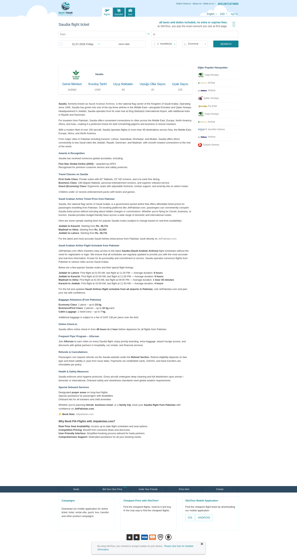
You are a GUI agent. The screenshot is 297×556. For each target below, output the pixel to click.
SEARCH (225, 43)
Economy (193, 43)
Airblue (206, 90)
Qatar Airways (208, 98)
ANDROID (204, 517)
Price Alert (184, 489)
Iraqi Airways (208, 75)
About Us (197, 3)
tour (130, 12)
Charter (220, 489)
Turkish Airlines (208, 145)
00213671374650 (228, 3)
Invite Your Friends (148, 489)
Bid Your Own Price (112, 489)
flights (107, 12)
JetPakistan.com (167, 238)
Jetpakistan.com (85, 414)
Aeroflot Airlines (211, 129)
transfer (119, 12)
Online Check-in (183, 3)
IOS (190, 517)
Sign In (234, 14)
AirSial (206, 82)
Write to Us (209, 3)
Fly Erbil (207, 106)
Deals (76, 489)
